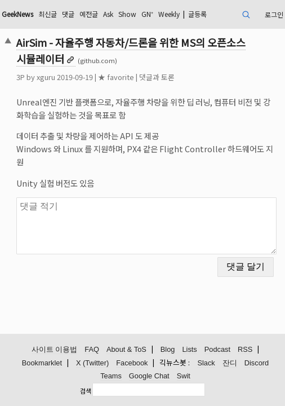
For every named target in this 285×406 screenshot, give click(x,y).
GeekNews (17, 14)
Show (127, 14)
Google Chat (149, 376)
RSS (245, 349)
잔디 (229, 363)
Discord (256, 363)
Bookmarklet (42, 363)
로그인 (274, 14)
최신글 (47, 14)
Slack (206, 363)
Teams (111, 376)
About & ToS (126, 349)
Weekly (169, 14)
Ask (108, 14)
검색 (85, 390)
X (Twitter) (92, 363)
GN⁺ (147, 14)
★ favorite (116, 77)
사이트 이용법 (55, 349)
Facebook (132, 363)
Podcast (217, 349)
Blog (168, 349)
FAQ (91, 349)
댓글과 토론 (157, 77)
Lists (189, 349)
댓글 (68, 14)
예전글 (88, 14)
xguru (46, 77)
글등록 (197, 14)
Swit (183, 376)
